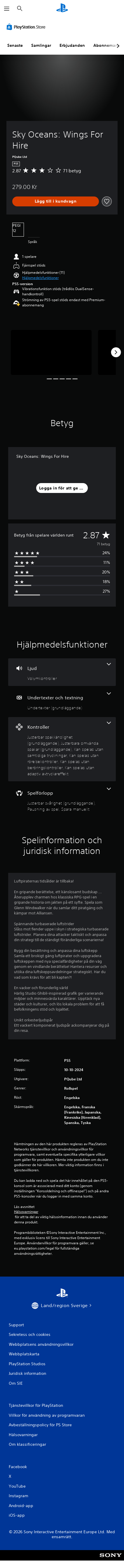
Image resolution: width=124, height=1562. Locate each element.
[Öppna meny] (6, 8)
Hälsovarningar (26, 1211)
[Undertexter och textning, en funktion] (62, 701)
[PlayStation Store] (27, 26)
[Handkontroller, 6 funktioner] (62, 749)
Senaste (15, 45)
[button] (40, 277)
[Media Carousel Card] (51, 352)
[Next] (116, 352)
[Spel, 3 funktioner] (62, 800)
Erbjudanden (72, 45)
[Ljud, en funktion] (62, 672)
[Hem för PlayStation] (62, 9)
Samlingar (41, 45)
